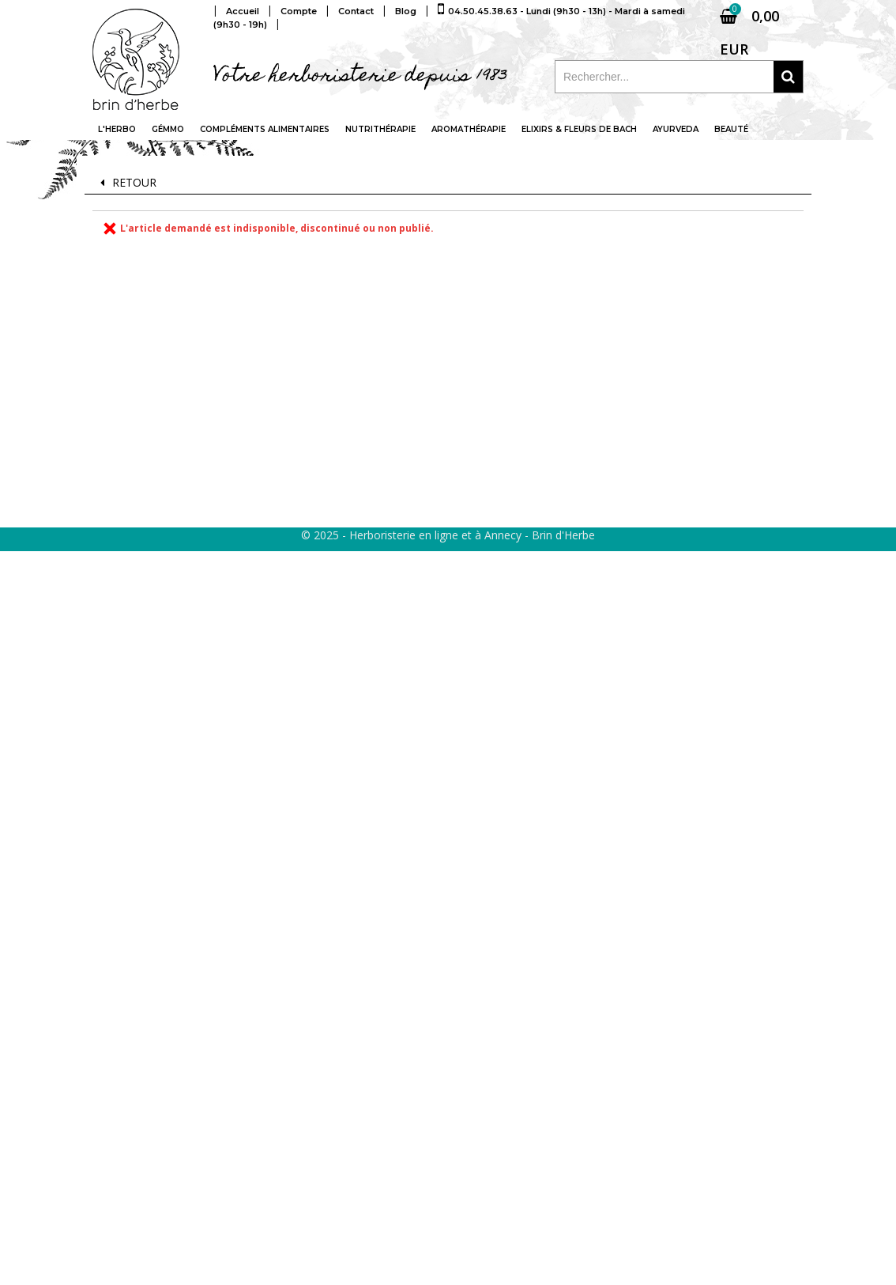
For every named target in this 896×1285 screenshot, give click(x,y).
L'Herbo (117, 129)
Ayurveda (675, 129)
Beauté (731, 129)
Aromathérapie (468, 129)
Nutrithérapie (380, 129)
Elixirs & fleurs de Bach (579, 129)
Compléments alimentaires (264, 129)
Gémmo (168, 129)
